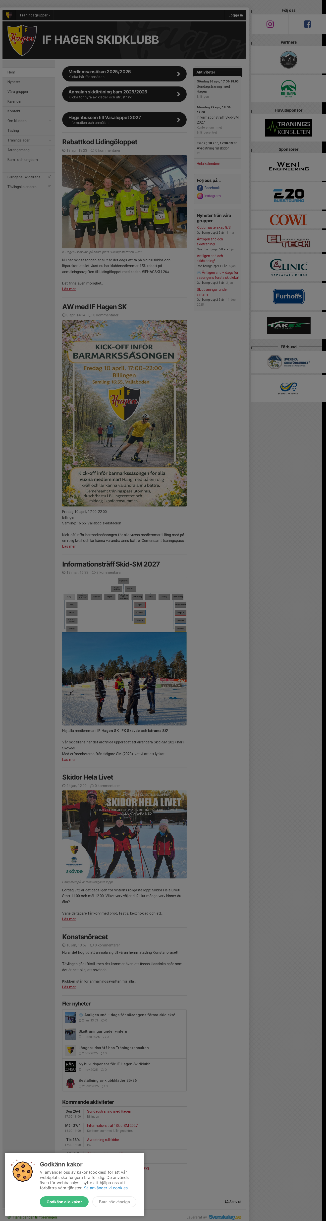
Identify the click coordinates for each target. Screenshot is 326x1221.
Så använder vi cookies (106, 1187)
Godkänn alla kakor (64, 1201)
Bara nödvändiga (114, 1201)
